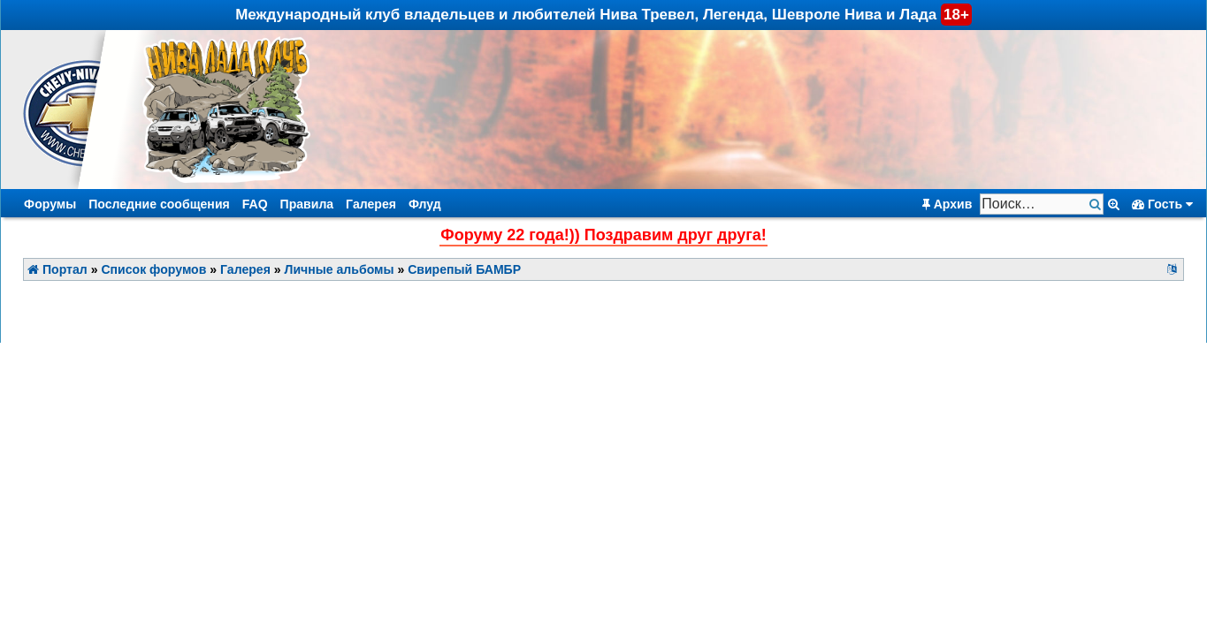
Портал (57, 269)
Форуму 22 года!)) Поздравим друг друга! (603, 235)
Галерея (371, 204)
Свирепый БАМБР (464, 269)
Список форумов (153, 269)
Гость (1162, 204)
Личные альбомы (339, 269)
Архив (947, 204)
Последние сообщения (159, 204)
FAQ (255, 204)
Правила (307, 204)
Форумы (50, 204)
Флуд (425, 204)
